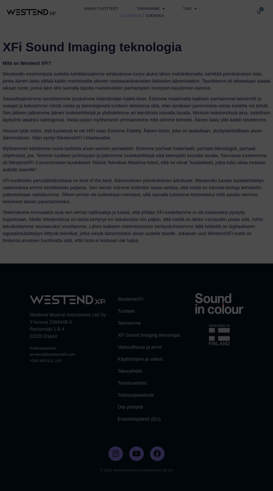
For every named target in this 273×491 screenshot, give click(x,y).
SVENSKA (155, 15)
